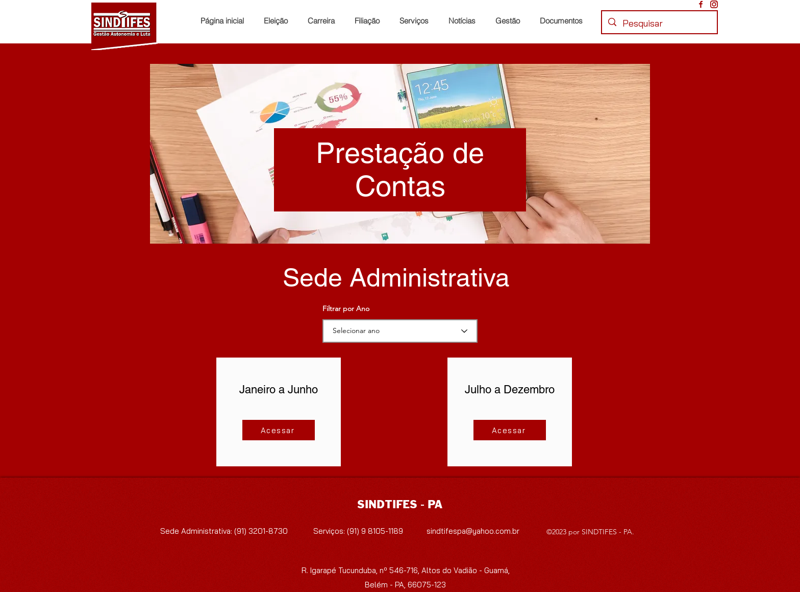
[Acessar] (278, 430)
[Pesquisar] (658, 23)
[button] (368, 21)
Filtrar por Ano (345, 308)
